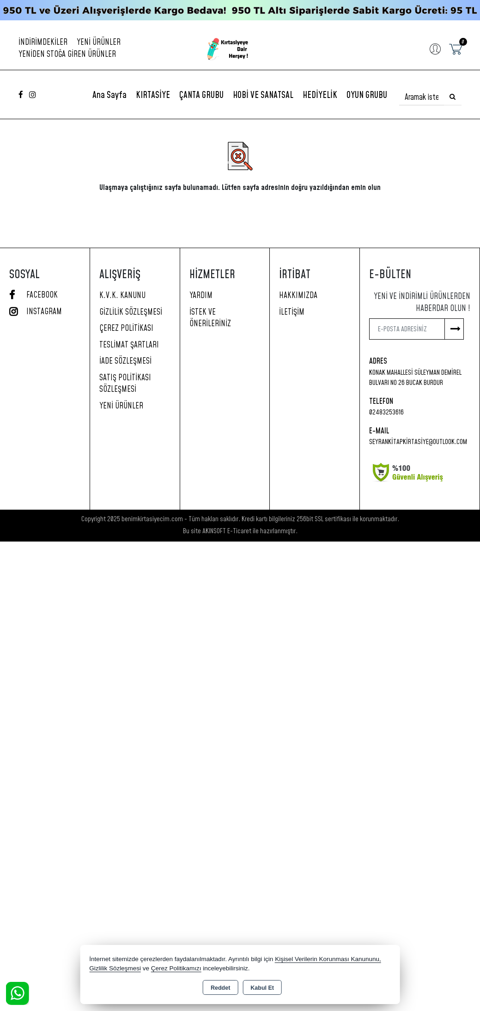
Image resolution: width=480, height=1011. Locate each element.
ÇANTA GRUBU (201, 95)
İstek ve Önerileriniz (210, 318)
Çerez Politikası (126, 328)
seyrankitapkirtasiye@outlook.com (418, 442)
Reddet (220, 988)
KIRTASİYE (153, 95)
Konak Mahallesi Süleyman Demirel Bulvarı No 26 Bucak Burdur (415, 378)
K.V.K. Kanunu (122, 295)
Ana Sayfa (109, 95)
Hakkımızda (298, 295)
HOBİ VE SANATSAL (263, 95)
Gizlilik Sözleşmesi (130, 312)
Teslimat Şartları (129, 345)
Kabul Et (262, 988)
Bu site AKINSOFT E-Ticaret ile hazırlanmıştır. (240, 531)
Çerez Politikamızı (176, 968)
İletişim (291, 312)
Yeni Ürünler (121, 406)
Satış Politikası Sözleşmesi (125, 384)
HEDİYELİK (320, 95)
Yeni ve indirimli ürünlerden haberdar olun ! (422, 302)
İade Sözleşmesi (125, 361)
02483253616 (386, 412)
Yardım (201, 295)
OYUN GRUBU (366, 95)
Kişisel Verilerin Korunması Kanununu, (328, 959)
